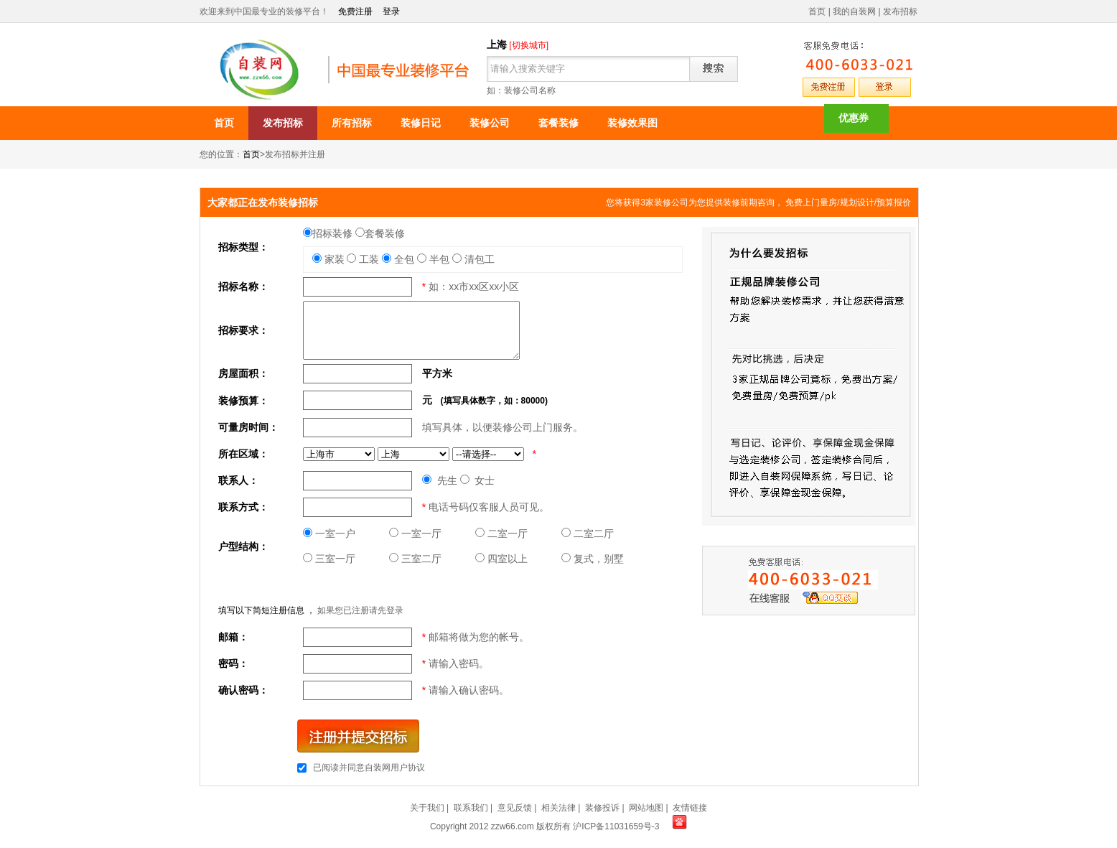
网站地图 (646, 808)
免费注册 (355, 11)
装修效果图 (632, 123)
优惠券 (853, 118)
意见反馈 (514, 808)
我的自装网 (854, 11)
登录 (391, 11)
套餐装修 (558, 123)
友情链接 (690, 808)
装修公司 (489, 123)
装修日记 (421, 123)
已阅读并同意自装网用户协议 (369, 768)
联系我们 (471, 808)
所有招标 (352, 123)
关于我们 (427, 808)
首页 (817, 11)
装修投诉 (602, 808)
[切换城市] (528, 45)
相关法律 (558, 808)
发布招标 (900, 11)
